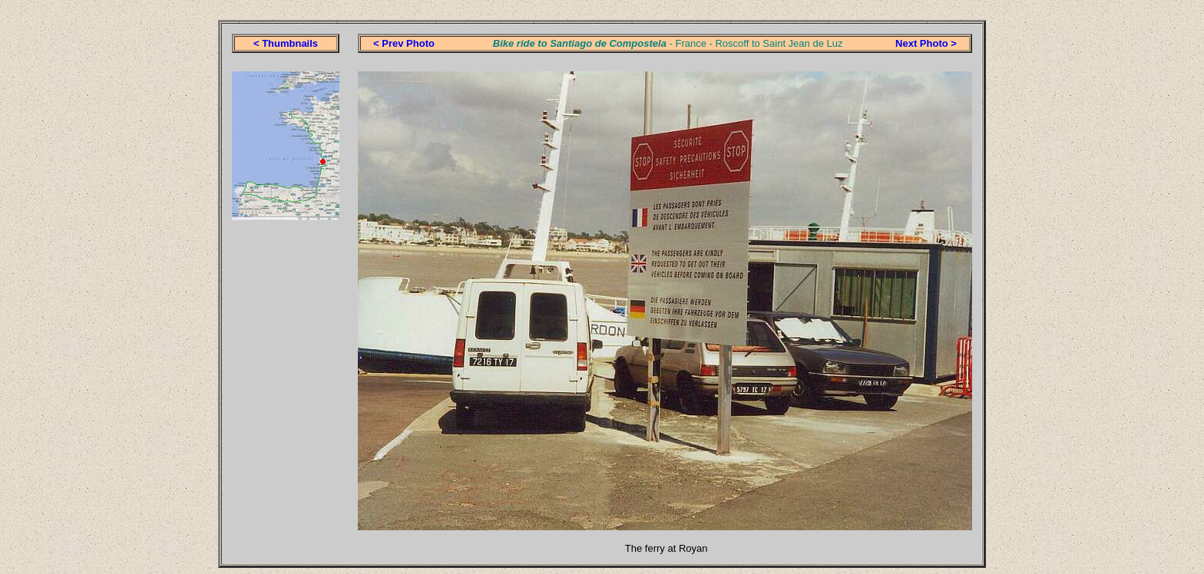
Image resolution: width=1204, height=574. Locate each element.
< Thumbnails (285, 43)
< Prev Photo (404, 43)
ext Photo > (929, 43)
